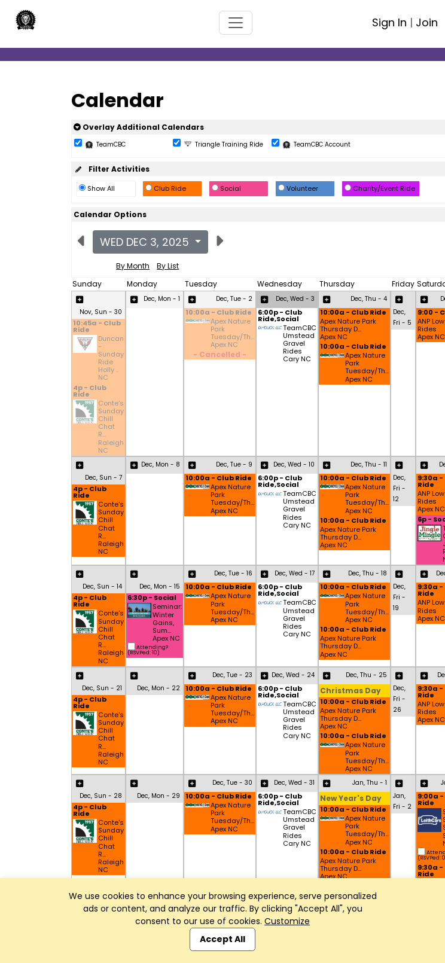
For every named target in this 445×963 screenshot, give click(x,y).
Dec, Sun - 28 (101, 795)
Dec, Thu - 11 (368, 464)
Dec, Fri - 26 (399, 699)
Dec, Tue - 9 (234, 464)
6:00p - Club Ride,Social (280, 316)
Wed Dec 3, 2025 (146, 241)
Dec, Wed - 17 (295, 573)
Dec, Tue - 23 (232, 675)
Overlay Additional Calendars (139, 127)
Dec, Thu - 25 (366, 675)
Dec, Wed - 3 (295, 298)
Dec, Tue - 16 (233, 573)
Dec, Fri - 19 (399, 597)
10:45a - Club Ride (97, 327)
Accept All (222, 939)
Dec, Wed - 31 (294, 782)
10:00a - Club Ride (218, 313)
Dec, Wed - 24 (293, 675)
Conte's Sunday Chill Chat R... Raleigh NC (111, 427)
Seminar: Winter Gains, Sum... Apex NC (167, 622)
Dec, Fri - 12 (399, 488)
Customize (287, 921)
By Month (133, 266)
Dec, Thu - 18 (367, 573)
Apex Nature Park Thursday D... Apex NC (348, 330)
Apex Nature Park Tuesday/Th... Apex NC (232, 333)
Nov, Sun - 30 (101, 311)
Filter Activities (112, 169)
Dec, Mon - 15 (159, 586)
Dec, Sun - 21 (102, 688)
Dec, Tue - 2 (234, 298)
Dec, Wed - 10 (294, 464)
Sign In (389, 22)
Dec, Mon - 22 (158, 688)
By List (168, 266)
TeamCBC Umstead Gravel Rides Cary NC (299, 344)
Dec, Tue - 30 (232, 782)
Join (427, 22)
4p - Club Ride (89, 392)
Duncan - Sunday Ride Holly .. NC (111, 358)
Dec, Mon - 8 (160, 464)
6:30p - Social (151, 598)
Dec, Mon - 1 (162, 298)
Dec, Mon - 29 (158, 795)
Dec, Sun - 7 (103, 477)
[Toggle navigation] (235, 23)
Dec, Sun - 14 (102, 586)
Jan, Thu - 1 (369, 782)
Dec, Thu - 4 (368, 298)
